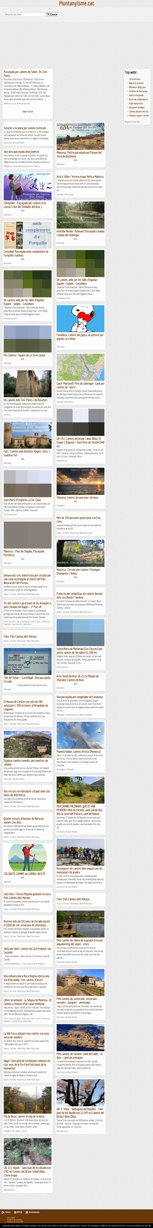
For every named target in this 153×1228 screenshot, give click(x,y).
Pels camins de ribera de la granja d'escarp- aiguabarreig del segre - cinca (80, 942)
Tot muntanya (134, 79)
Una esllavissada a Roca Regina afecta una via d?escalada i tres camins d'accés (26, 978)
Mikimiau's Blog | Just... (138, 87)
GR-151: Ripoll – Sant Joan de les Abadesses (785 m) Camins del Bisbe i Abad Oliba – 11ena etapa (27, 1171)
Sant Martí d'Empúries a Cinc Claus (22, 500)
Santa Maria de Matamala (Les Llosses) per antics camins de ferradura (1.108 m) (79, 650)
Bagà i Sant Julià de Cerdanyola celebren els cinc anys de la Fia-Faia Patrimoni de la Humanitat (27, 1064)
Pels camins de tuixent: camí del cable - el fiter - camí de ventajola (79, 1055)
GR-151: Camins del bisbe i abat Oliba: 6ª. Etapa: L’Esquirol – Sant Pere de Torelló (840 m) (80, 442)
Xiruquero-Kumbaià (136, 107)
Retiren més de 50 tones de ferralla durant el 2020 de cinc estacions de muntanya (27, 923)
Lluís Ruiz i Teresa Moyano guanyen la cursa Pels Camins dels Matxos (27, 896)
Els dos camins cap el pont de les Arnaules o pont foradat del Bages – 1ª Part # (27, 605)
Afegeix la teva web (132, 121)
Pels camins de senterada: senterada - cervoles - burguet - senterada (77, 1000)
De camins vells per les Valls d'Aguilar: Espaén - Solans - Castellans (77, 281)
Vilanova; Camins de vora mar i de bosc (77, 497)
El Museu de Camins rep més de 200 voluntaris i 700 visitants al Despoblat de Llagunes (26, 705)
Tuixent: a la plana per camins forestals (25, 128)
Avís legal (11, 1218)
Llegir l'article (27, 111)
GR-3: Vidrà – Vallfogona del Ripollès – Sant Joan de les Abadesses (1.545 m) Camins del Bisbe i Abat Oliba (80, 1112)
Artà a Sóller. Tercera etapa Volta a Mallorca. (80, 176)
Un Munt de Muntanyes (138, 91)
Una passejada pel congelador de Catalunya (80, 697)
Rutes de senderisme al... (139, 99)
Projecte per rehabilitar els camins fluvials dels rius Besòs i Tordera (80, 595)
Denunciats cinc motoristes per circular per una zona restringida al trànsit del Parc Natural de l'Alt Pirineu (27, 579)
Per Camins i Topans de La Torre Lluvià (24, 355)
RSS (18, 1212)
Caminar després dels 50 (138, 111)
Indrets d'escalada (136, 95)
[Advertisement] (76, 45)
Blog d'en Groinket (136, 83)
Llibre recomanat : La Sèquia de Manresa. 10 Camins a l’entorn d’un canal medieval (27, 1002)
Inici (7, 1212)
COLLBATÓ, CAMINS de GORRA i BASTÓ (24, 874)
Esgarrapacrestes (136, 103)
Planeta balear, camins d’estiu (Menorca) (79, 751)
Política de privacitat (15, 1222)
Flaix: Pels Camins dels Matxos (20, 636)
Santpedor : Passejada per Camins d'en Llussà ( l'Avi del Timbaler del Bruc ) (25, 205)
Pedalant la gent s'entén (139, 115)
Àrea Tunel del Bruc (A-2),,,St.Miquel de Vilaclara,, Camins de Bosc (78, 678)
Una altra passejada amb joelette (21, 151)
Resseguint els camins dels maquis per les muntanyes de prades (80, 870)
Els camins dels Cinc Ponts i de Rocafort (25, 400)
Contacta (32, 1212)
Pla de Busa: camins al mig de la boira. (24, 1116)
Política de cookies (14, 1220)
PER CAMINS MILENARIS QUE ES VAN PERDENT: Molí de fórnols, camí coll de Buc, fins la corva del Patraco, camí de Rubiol (80, 810)
